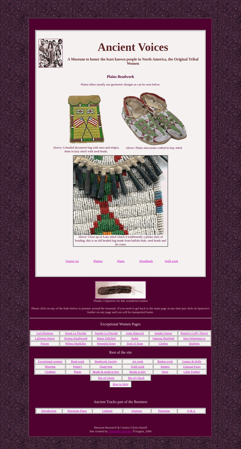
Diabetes (194, 343)
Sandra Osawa (163, 333)
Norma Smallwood (75, 338)
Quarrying (106, 366)
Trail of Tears (135, 343)
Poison (45, 343)
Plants (77, 371)
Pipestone (164, 411)
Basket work (165, 361)
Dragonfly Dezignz (120, 431)
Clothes (163, 343)
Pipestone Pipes (77, 411)
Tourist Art (72, 261)
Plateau (97, 261)
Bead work (77, 361)
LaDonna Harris (45, 338)
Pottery (77, 366)
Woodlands (146, 261)
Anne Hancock (135, 333)
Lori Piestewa (44, 333)
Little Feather (191, 371)
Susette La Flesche (106, 333)
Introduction (48, 411)
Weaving (50, 366)
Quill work (137, 366)
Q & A (191, 411)
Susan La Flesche (75, 333)
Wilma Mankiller (75, 343)
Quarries (137, 411)
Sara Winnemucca (194, 338)
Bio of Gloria (106, 378)
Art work (137, 361)
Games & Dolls (191, 361)
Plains (121, 261)
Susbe (134, 338)
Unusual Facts (192, 366)
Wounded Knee (106, 343)
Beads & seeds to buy (106, 371)
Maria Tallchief (106, 338)
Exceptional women (50, 361)
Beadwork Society (106, 361)
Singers (165, 366)
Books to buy (137, 371)
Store (165, 371)
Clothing (50, 371)
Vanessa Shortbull (163, 338)
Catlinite (107, 411)
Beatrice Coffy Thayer (194, 333)
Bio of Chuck (136, 378)
